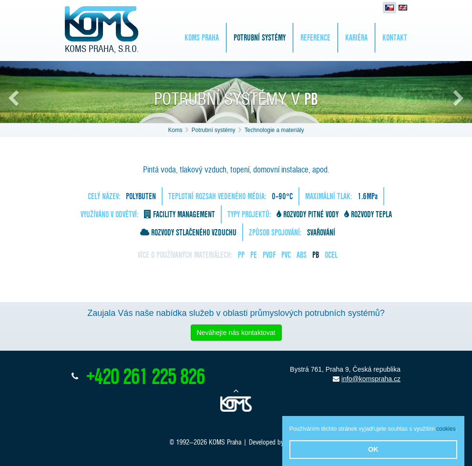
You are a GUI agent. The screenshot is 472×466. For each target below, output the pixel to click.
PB (315, 254)
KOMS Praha (202, 37)
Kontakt (394, 37)
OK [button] (373, 449)
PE (253, 254)
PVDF (269, 254)
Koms (175, 130)
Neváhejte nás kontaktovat (236, 332)
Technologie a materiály (274, 130)
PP (241, 254)
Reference (315, 37)
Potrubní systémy (260, 37)
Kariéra (356, 37)
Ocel (331, 254)
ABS (302, 254)
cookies (446, 428)
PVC (286, 254)
